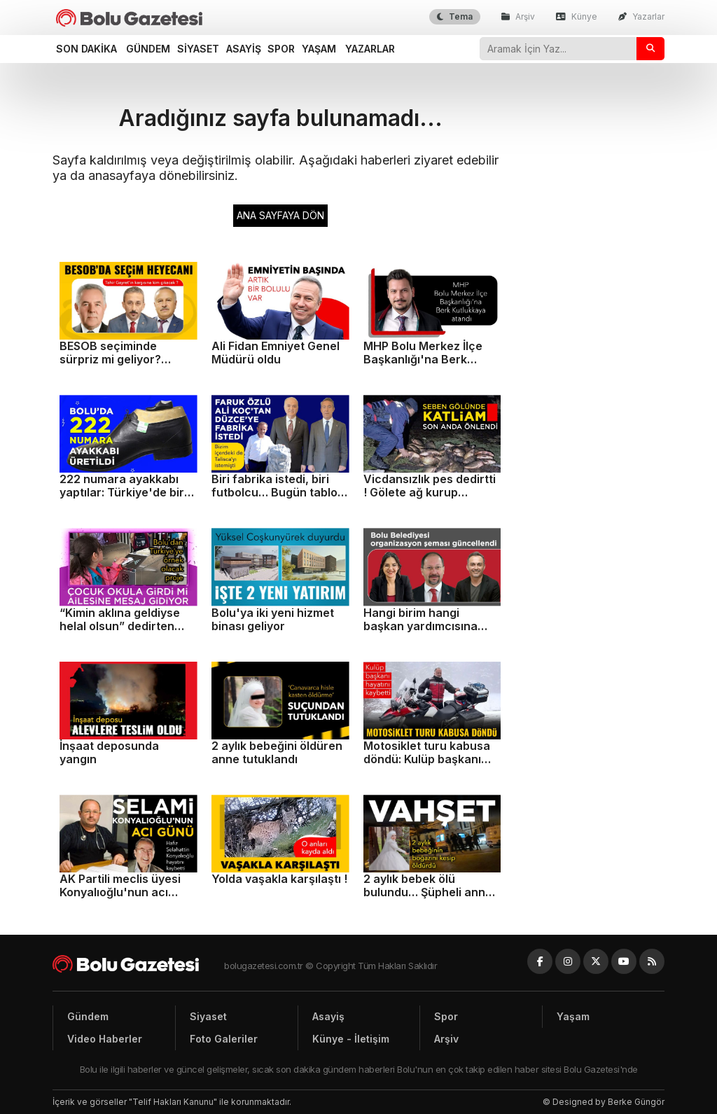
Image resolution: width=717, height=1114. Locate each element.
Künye (576, 16)
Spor (281, 49)
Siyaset (198, 49)
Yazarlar (641, 16)
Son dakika (86, 49)
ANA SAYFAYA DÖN (280, 215)
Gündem (148, 49)
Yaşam (319, 49)
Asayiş (243, 49)
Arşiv (518, 16)
